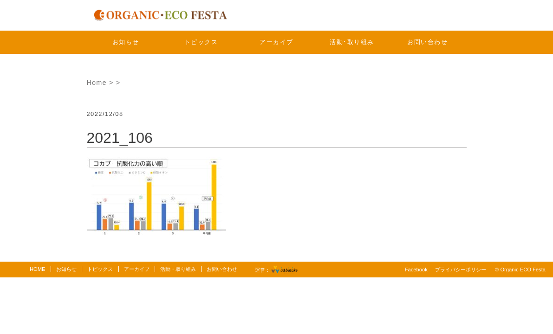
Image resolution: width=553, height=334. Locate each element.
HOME (38, 269)
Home (97, 82)
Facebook (416, 269)
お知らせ (125, 42)
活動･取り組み (352, 42)
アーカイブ (276, 42)
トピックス (201, 42)
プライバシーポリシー (460, 269)
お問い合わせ (427, 42)
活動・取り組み (178, 269)
